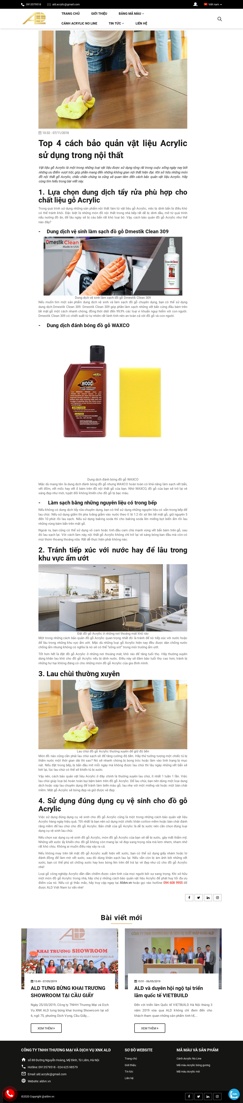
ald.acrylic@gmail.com (63, 4)
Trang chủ (70, 14)
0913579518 (31, 4)
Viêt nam (213, 4)
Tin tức (116, 23)
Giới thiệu (99, 14)
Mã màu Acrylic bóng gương (193, 1065)
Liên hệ (141, 23)
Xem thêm (46, 1028)
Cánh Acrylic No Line (79, 23)
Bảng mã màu (131, 14)
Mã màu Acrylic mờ (188, 1071)
